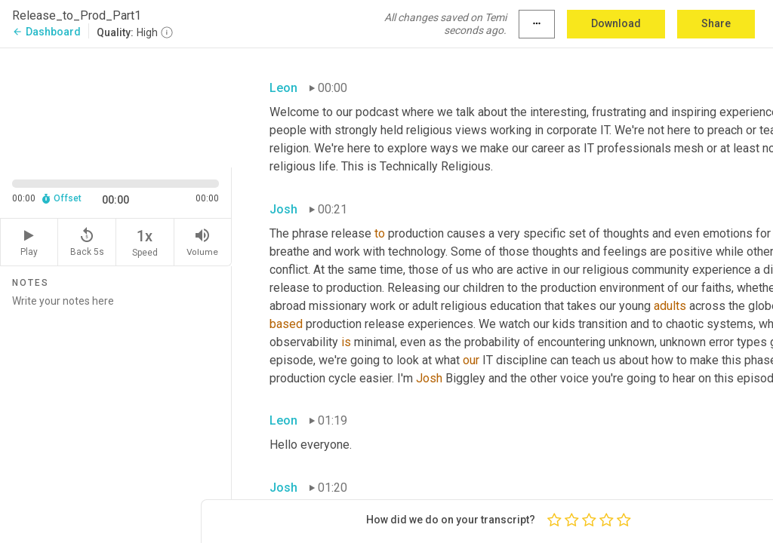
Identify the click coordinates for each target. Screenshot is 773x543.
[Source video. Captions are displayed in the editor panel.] (116, 106)
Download (616, 23)
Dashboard (46, 32)
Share (716, 23)
